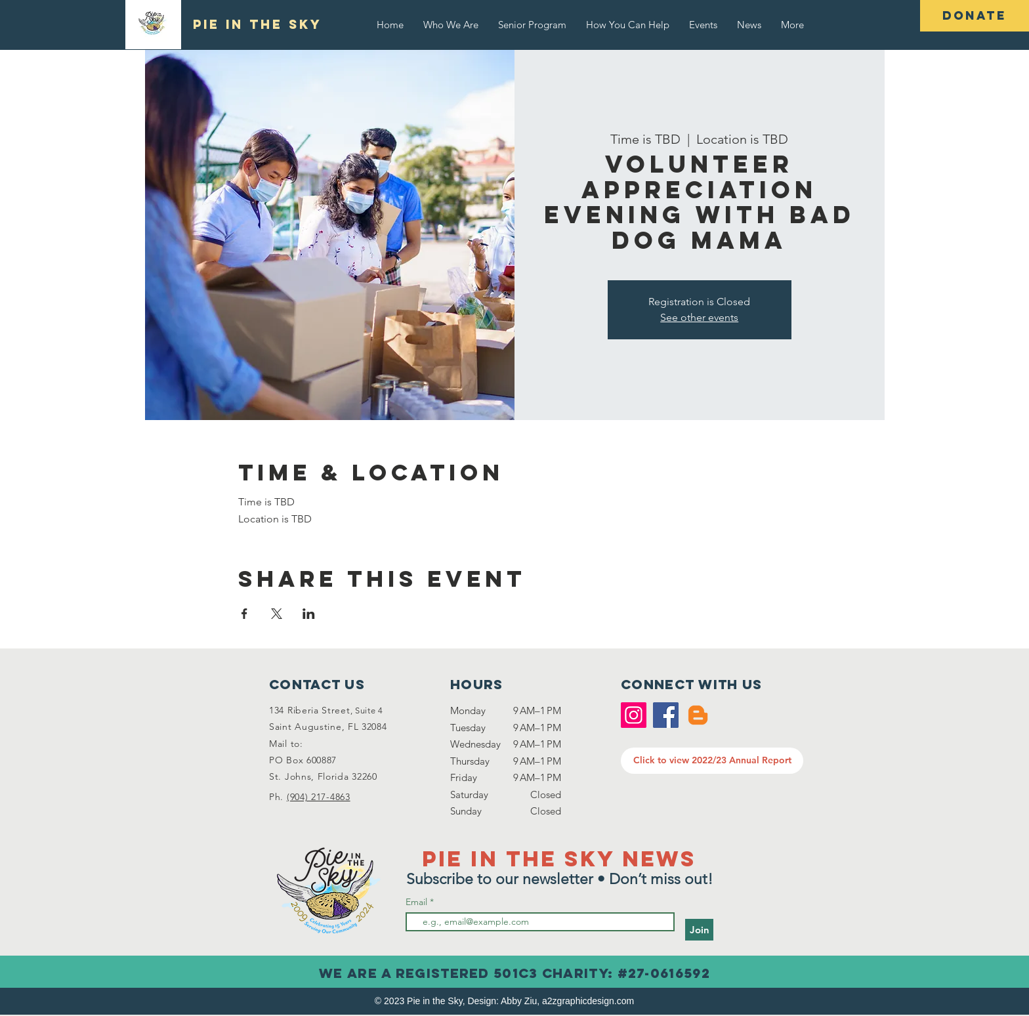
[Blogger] (698, 715)
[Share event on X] (276, 613)
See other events (699, 317)
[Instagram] (633, 715)
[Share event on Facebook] (244, 613)
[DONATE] (974, 16)
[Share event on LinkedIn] (309, 613)
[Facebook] (666, 715)
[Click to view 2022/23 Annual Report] (712, 761)
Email (418, 901)
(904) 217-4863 (318, 797)
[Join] (699, 930)
